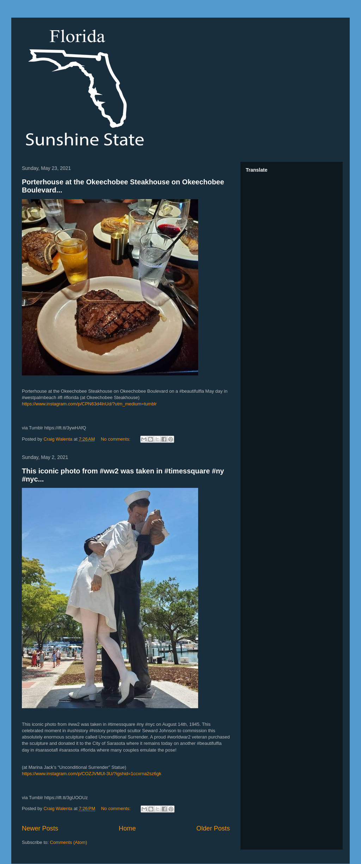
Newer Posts (40, 828)
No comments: (116, 439)
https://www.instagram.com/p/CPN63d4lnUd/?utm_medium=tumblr (89, 403)
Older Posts (213, 828)
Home (127, 828)
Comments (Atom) (68, 842)
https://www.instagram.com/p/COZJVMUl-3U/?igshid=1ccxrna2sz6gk (91, 773)
